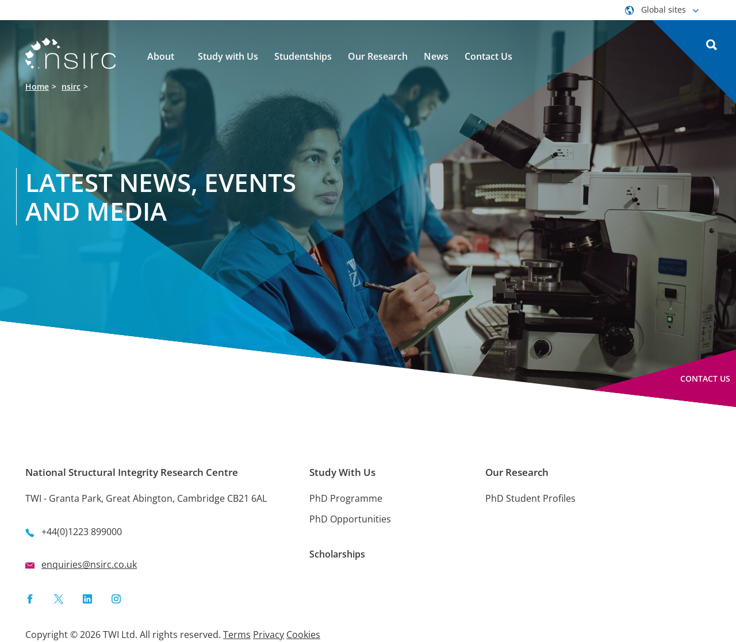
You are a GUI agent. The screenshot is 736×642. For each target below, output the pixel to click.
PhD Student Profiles (530, 498)
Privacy (268, 634)
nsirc (71, 86)
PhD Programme (345, 498)
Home (37, 86)
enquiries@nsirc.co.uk (89, 564)
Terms (237, 634)
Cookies (303, 634)
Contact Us (705, 378)
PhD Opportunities (350, 519)
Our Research (517, 472)
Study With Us (342, 472)
